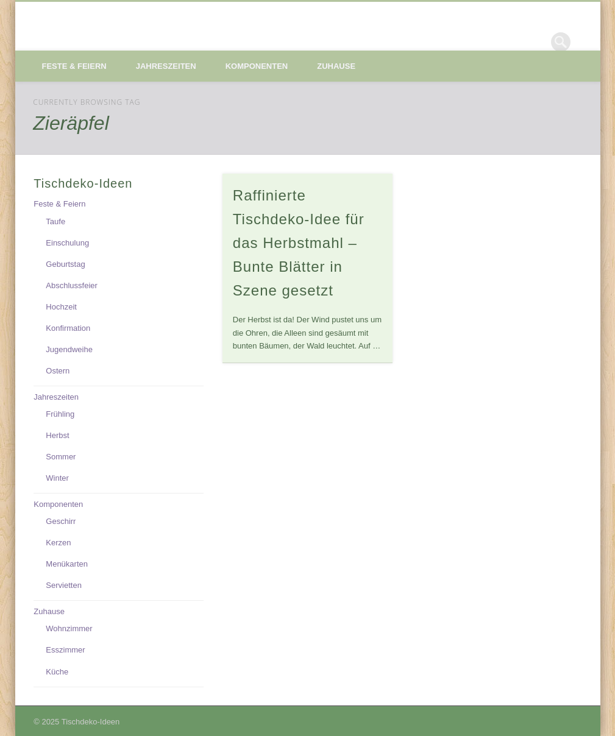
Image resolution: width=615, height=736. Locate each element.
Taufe (55, 221)
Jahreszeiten (166, 66)
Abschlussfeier (72, 285)
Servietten (64, 585)
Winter (57, 478)
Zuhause (336, 66)
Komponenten (257, 66)
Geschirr (61, 521)
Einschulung (67, 242)
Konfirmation (68, 328)
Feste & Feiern (74, 66)
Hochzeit (61, 306)
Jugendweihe (69, 349)
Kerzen (58, 542)
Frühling (60, 414)
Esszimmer (65, 649)
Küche (57, 671)
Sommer (61, 456)
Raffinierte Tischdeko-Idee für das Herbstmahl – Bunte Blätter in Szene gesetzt (298, 243)
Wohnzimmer (69, 628)
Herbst (57, 435)
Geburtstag (65, 264)
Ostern (57, 370)
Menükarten (67, 563)
